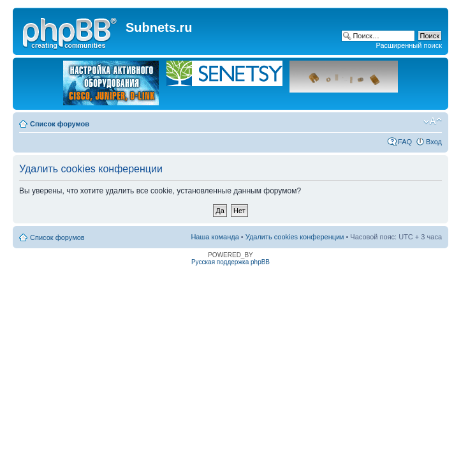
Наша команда (214, 237)
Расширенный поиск (409, 45)
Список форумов (59, 124)
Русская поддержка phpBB (230, 262)
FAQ (405, 142)
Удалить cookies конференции (294, 237)
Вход (434, 142)
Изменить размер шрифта (432, 121)
